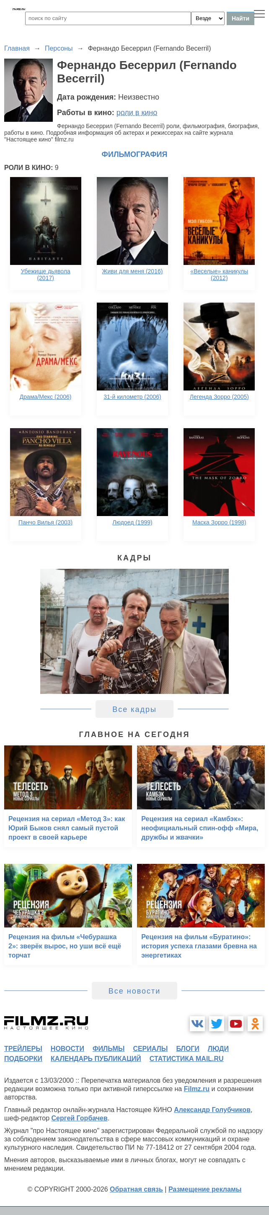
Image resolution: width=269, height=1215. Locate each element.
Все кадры (134, 709)
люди (218, 1048)
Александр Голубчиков (212, 1109)
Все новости (135, 991)
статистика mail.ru (187, 1058)
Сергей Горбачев (79, 1118)
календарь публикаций (96, 1058)
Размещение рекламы (205, 1189)
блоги (187, 1048)
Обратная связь (136, 1189)
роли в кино (137, 112)
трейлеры (23, 1048)
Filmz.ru (197, 1088)
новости (67, 1048)
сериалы (150, 1048)
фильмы (108, 1048)
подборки (23, 1058)
